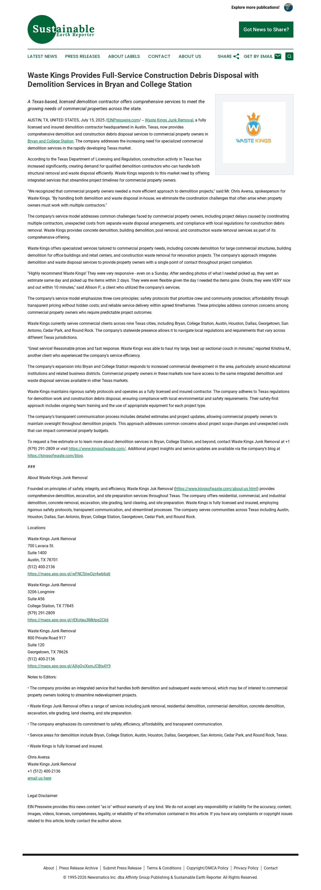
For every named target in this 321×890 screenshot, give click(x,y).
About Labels (124, 56)
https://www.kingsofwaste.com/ (97, 448)
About (48, 868)
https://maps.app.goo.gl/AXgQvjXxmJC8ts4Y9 (69, 666)
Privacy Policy (246, 868)
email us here (39, 778)
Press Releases (82, 56)
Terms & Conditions (164, 868)
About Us (190, 56)
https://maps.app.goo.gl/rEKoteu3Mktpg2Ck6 (68, 620)
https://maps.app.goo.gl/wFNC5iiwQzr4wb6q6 (69, 573)
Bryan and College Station (50, 141)
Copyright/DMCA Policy (207, 868)
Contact (159, 56)
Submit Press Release (122, 868)
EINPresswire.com (123, 120)
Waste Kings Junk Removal (169, 120)
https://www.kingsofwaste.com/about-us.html (216, 488)
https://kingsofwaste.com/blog (55, 455)
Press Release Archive (78, 868)
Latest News (42, 56)
